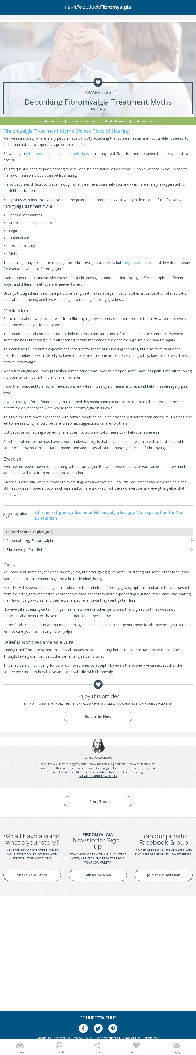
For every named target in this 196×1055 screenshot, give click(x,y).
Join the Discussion (163, 875)
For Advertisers (107, 1038)
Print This (98, 801)
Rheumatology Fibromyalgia (29, 540)
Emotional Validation (82, 121)
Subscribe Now (98, 716)
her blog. (138, 772)
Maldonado (98, 757)
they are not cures (137, 262)
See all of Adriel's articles (98, 776)
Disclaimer (151, 1038)
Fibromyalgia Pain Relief (26, 549)
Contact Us (62, 1038)
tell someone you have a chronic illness (58, 153)
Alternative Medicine (49, 121)
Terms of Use (131, 1038)
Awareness (98, 92)
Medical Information (115, 121)
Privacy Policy (82, 1038)
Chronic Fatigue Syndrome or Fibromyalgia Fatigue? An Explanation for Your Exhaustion (110, 515)
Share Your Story (32, 875)
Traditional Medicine (147, 121)
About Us (44, 1038)
